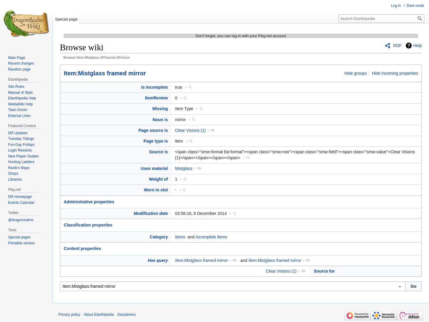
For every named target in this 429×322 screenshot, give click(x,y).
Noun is (160, 119)
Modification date (150, 213)
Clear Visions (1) (190, 130)
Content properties (82, 248)
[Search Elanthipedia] (381, 18)
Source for (324, 271)
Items (180, 237)
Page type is (156, 141)
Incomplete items (211, 237)
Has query (158, 260)
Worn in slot (156, 189)
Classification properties (88, 225)
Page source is (153, 130)
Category (159, 237)
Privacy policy (69, 314)
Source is (158, 151)
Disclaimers (126, 314)
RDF (397, 45)
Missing (160, 108)
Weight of (158, 179)
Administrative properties (89, 201)
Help (417, 45)
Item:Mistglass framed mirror (105, 73)
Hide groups (355, 73)
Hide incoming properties (395, 73)
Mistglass (183, 168)
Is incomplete (154, 87)
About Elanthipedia (99, 314)
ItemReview (156, 98)
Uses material (154, 168)
